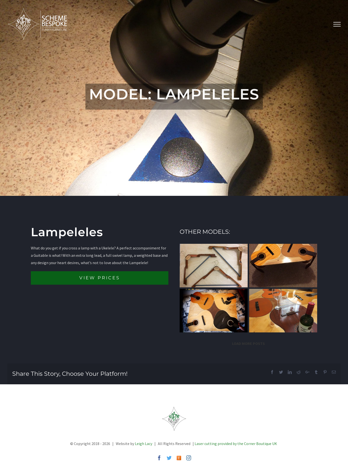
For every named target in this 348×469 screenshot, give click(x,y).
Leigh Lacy (143, 443)
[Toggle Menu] (337, 24)
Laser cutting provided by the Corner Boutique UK (236, 443)
